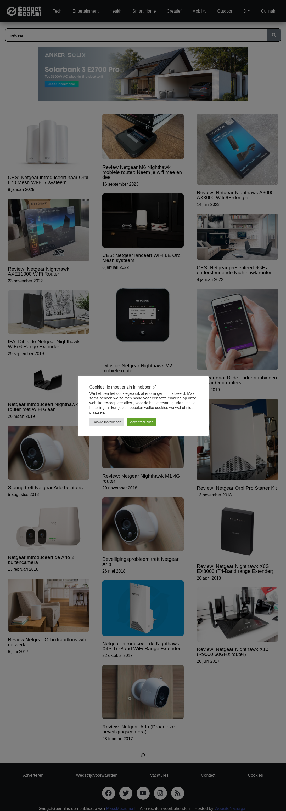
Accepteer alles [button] (141, 422)
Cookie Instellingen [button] (107, 422)
